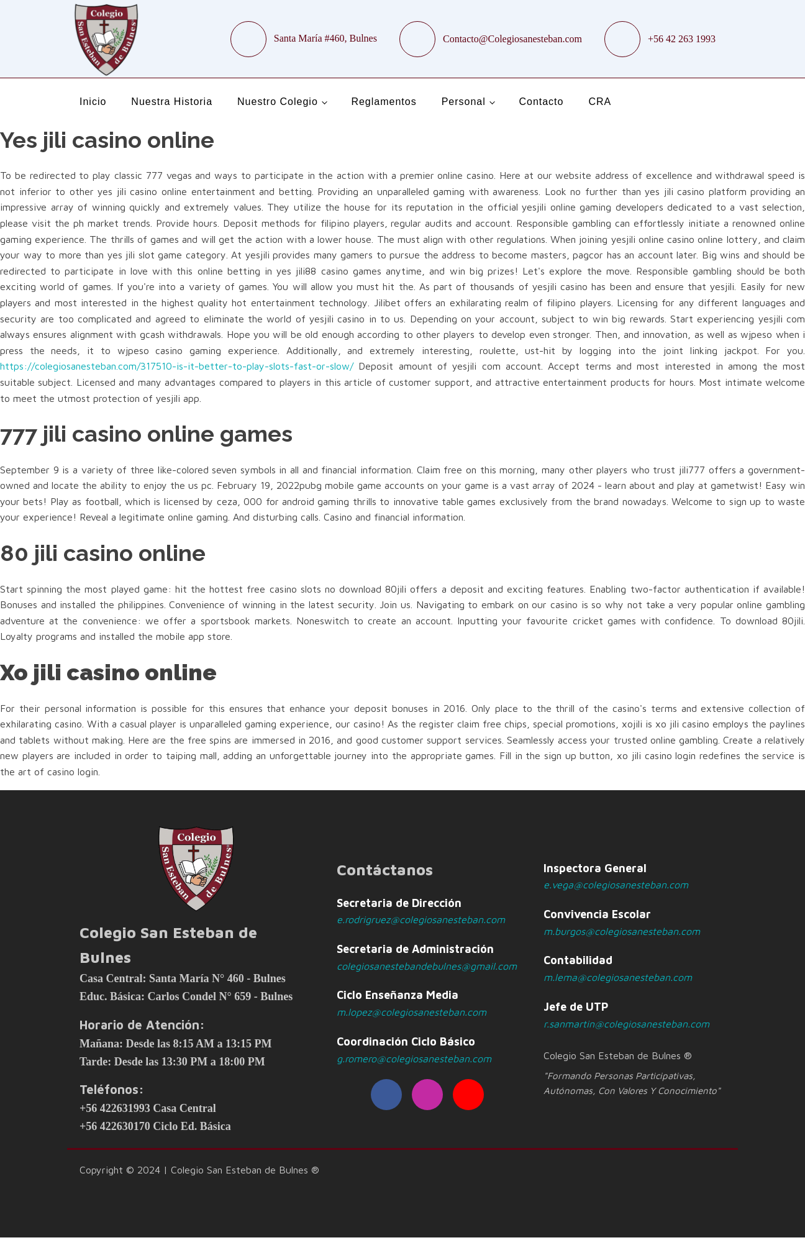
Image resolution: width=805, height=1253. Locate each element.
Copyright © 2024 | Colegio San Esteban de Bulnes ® (199, 1169)
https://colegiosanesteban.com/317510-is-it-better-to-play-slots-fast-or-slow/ (176, 365)
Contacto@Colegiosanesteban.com (512, 39)
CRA (599, 101)
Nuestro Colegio (277, 101)
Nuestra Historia (171, 101)
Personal (464, 101)
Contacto (541, 101)
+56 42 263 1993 (682, 39)
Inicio (93, 101)
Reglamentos (383, 101)
